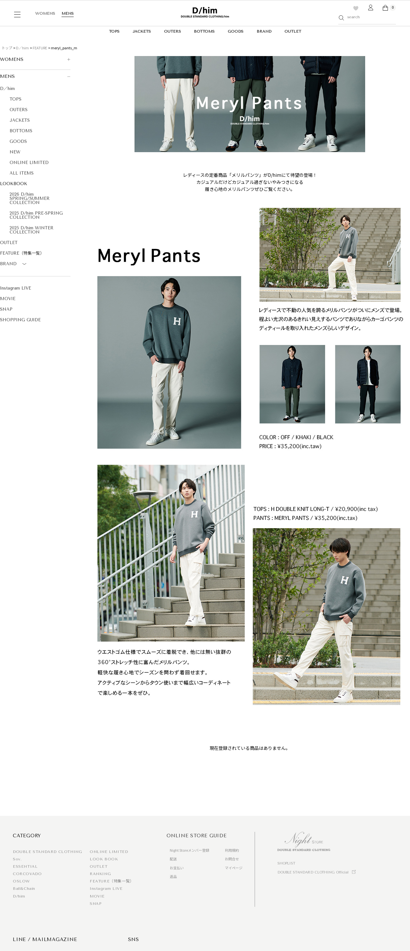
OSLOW (21, 881)
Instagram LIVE (15, 288)
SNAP (6, 309)
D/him (19, 896)
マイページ (233, 867)
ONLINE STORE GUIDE (197, 836)
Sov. (17, 859)
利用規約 (232, 850)
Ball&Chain (24, 888)
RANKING (100, 874)
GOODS (235, 31)
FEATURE (40, 47)
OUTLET (292, 31)
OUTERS (172, 31)
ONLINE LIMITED (29, 162)
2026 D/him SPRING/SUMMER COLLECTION (30, 198)
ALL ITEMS (22, 173)
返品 (173, 876)
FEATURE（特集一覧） (22, 253)
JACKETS (142, 31)
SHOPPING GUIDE (20, 319)
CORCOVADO (27, 874)
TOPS (114, 31)
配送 (173, 858)
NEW (15, 152)
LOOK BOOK (104, 859)
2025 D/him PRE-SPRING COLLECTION (36, 215)
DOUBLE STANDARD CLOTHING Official (312, 872)
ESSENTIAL (25, 866)
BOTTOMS (204, 31)
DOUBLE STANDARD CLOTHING (47, 851)
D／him (22, 47)
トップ (7, 47)
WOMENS (45, 13)
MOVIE (7, 298)
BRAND (264, 31)
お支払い (177, 867)
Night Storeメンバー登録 (189, 850)
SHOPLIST (286, 863)
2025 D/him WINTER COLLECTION (31, 229)
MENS (68, 13)
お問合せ (232, 858)
